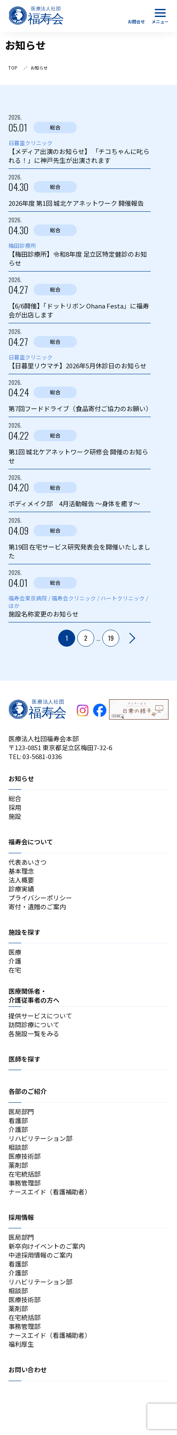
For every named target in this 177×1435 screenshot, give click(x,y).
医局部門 (21, 1111)
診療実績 (21, 888)
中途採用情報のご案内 (40, 1254)
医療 (14, 951)
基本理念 (21, 870)
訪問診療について (33, 1024)
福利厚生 (21, 1344)
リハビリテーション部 (40, 1138)
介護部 (18, 1129)
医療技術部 (24, 1156)
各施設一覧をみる (33, 1033)
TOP (12, 67)
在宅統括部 (24, 1173)
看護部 (18, 1120)
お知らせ (21, 778)
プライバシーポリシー (40, 897)
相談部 (18, 1147)
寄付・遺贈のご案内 (37, 906)
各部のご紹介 (27, 1091)
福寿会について (30, 841)
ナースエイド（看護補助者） (49, 1191)
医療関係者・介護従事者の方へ (33, 995)
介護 (14, 960)
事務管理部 (24, 1182)
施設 (14, 816)
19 (111, 637)
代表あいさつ (27, 862)
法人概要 (21, 879)
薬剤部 (18, 1164)
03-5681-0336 (42, 756)
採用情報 (21, 1217)
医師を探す (24, 1058)
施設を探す (24, 932)
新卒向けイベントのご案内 (46, 1246)
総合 (14, 798)
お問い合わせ (27, 1369)
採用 (14, 807)
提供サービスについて (40, 1015)
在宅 (14, 969)
